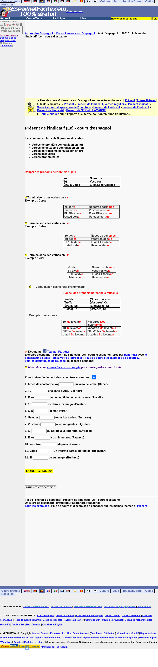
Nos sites (7, 4)
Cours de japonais (52, 620)
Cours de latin (92, 620)
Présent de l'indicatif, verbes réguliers (101, 104)
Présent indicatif (138, 104)
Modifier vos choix (34, 642)
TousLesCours (132, 590)
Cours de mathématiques (89, 615)
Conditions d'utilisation (103, 633)
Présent (130, 100)
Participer (58, 18)
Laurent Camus (40, 633)
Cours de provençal (112, 620)
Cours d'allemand (131, 615)
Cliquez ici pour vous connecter (10, 29)
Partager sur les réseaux (55, 647)
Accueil (5, 18)
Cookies (18, 642)
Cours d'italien (112, 615)
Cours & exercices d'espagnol (75, 33)
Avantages (6, 45)
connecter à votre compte (64, 367)
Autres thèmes (146, 100)
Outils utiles (18, 624)
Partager (63, 351)
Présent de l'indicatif (106, 107)
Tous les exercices (37, 505)
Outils (149, 590)
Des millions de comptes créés (9, 38)
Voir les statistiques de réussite (45, 360)
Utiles (82, 18)
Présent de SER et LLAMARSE (86, 110)
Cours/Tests (34, 18)
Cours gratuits (10, 590)
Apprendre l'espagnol (39, 33)
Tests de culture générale (27, 620)
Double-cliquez (49, 114)
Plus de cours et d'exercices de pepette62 (112, 357)
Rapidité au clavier (73, 620)
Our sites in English (52, 624)
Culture (104, 590)
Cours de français (65, 615)
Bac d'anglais (33, 624)
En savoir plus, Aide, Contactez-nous (69, 633)
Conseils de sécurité (128, 633)
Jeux (116, 590)
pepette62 (130, 354)
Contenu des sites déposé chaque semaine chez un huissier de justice (100, 637)
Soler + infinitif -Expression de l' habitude (64, 107)
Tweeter (52, 351)
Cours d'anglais (45, 615)
